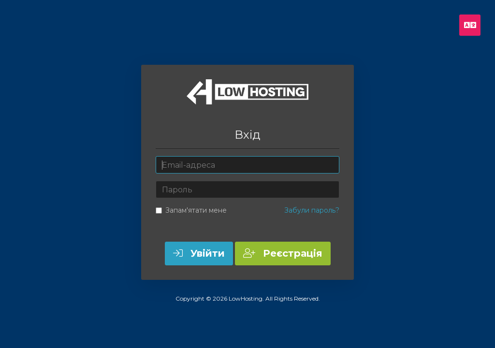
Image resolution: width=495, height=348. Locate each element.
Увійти (199, 253)
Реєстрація (282, 253)
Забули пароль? (311, 210)
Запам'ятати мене (191, 210)
